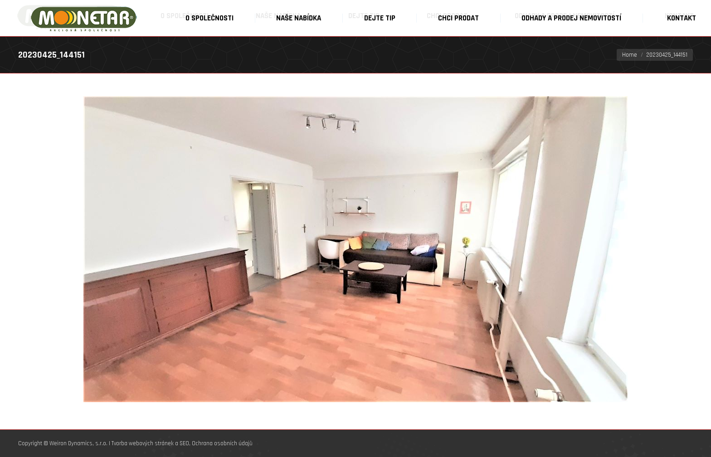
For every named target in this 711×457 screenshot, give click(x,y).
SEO (184, 443)
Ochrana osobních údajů (222, 443)
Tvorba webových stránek (143, 443)
